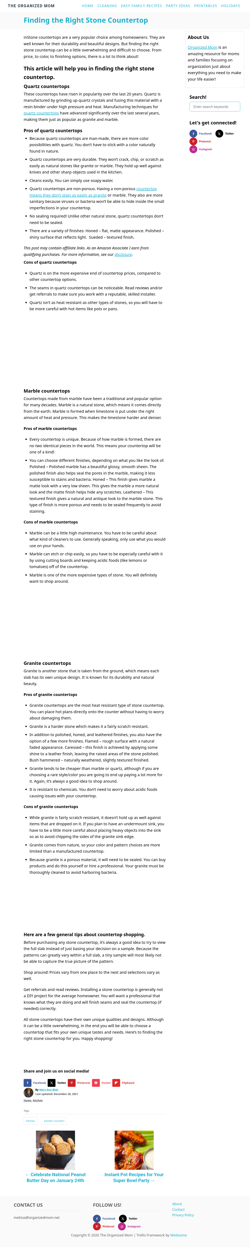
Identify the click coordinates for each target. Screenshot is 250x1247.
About (177, 1203)
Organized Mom (202, 47)
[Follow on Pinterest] (201, 141)
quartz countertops (41, 113)
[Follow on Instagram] (202, 149)
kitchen (30, 1121)
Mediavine (178, 1235)
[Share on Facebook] (36, 1083)
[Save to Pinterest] (80, 1083)
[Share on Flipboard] (124, 1083)
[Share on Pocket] (102, 1083)
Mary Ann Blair (48, 1089)
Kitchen (38, 1100)
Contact (178, 1209)
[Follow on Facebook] (202, 134)
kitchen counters (54, 1121)
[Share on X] (58, 1083)
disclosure (123, 254)
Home (27, 1100)
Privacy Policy (183, 1215)
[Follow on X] (226, 134)
